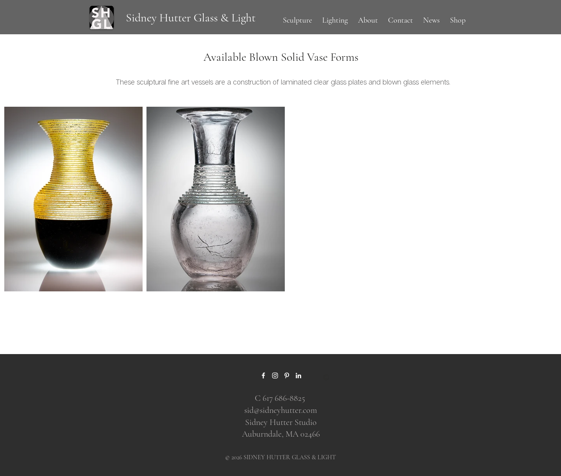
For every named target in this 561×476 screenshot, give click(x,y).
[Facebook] (263, 375)
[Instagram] (275, 375)
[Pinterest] (287, 375)
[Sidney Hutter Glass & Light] (190, 18)
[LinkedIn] (298, 375)
